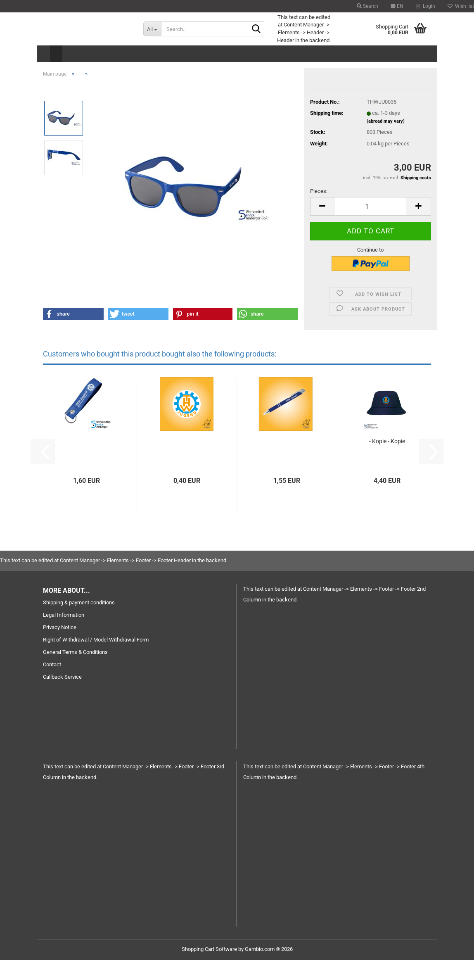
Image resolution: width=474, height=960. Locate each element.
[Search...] (152, 28)
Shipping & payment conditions (79, 602)
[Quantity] (370, 206)
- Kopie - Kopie (387, 441)
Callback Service (62, 677)
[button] (397, 6)
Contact (52, 664)
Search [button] (367, 6)
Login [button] (425, 6)
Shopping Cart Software (209, 949)
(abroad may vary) (386, 121)
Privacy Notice (59, 627)
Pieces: (318, 191)
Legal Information (63, 615)
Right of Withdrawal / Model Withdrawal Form (96, 640)
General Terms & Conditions (75, 652)
